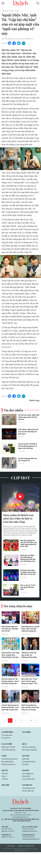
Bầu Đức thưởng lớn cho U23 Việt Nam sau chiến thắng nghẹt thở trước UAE (28, 544)
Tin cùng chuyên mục (18, 606)
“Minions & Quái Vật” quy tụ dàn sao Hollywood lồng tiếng (29, 656)
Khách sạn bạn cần (9, 767)
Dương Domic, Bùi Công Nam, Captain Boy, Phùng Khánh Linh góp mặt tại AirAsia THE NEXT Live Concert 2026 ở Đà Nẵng (9, 656)
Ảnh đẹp (25, 767)
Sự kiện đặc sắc (28, 794)
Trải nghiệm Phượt (29, 764)
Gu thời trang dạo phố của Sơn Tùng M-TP (28, 460)
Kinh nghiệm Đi (28, 776)
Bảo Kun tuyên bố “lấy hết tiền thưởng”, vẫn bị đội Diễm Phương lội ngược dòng (10, 682)
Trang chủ (5, 11)
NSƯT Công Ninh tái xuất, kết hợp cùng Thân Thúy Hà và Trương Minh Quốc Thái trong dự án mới (29, 709)
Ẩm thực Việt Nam (29, 749)
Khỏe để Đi (26, 779)
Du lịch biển (7, 746)
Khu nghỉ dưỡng (8, 764)
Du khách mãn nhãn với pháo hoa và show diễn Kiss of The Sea (28, 574)
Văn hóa (5, 776)
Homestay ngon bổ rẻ (10, 761)
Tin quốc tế (6, 740)
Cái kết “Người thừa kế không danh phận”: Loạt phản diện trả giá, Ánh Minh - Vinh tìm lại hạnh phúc (10, 709)
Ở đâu (4, 758)
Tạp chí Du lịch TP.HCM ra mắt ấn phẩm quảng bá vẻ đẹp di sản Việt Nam (28, 446)
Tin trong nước (7, 737)
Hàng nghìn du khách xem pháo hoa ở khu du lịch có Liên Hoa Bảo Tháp (19, 519)
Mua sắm (6, 788)
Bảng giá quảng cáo (26, 849)
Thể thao (5, 782)
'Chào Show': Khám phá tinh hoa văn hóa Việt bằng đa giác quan (28, 432)
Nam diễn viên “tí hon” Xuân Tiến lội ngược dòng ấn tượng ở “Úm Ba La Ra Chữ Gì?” (30, 682)
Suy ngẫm (26, 734)
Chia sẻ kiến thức (28, 782)
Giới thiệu (11, 849)
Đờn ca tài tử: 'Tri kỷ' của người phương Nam (28, 588)
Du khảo (26, 758)
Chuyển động (8, 734)
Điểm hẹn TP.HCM (9, 749)
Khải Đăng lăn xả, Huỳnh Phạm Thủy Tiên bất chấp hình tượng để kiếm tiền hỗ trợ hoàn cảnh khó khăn (30, 629)
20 (31, 722)
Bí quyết (26, 773)
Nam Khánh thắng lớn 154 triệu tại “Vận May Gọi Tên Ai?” (10, 629)
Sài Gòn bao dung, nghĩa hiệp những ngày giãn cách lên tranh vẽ (28, 417)
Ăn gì (24, 746)
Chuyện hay (27, 788)
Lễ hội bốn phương (9, 752)
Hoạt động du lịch (29, 791)
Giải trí (12, 11)
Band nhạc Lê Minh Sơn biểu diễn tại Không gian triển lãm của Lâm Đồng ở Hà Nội (28, 559)
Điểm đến (26, 761)
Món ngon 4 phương (30, 752)
